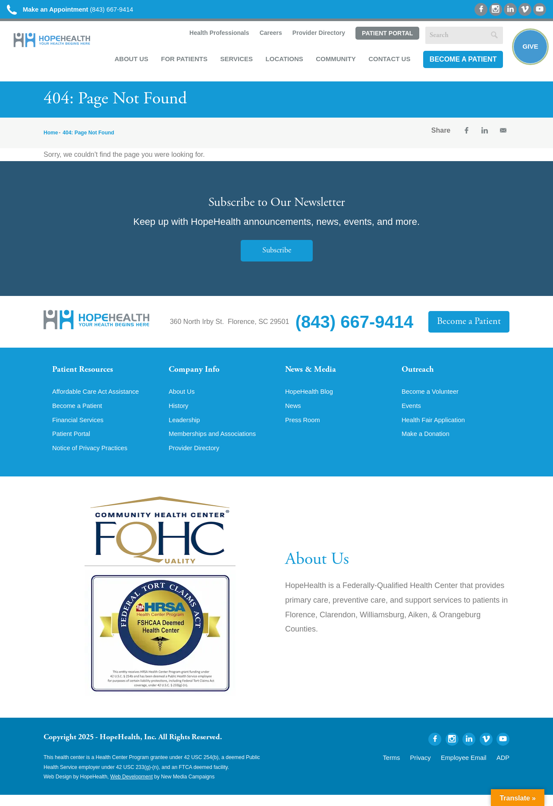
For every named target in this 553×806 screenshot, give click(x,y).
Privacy (432, 768)
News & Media (313, 373)
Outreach (420, 373)
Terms (407, 768)
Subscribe (276, 253)
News (293, 414)
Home (51, 136)
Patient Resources (86, 373)
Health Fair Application (436, 429)
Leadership (186, 429)
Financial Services (80, 429)
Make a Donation (428, 444)
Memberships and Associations (216, 444)
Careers (268, 35)
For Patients (182, 61)
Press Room (304, 429)
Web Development (131, 788)
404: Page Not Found (88, 136)
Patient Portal (385, 35)
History (179, 414)
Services (234, 61)
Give (528, 50)
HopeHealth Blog (311, 400)
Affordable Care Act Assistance (99, 400)
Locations (282, 61)
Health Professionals (217, 35)
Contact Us (387, 61)
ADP (504, 768)
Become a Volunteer (433, 400)
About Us (129, 61)
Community (334, 61)
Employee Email (470, 768)
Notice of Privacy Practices (93, 458)
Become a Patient (461, 61)
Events (412, 414)
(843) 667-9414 (77, 9)
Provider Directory (316, 35)
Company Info (197, 373)
